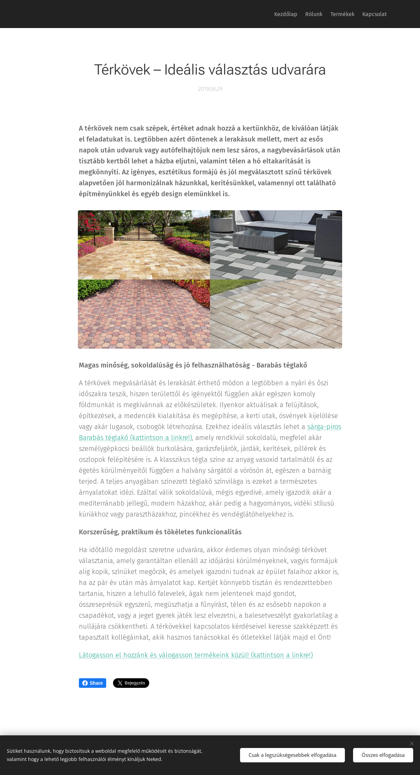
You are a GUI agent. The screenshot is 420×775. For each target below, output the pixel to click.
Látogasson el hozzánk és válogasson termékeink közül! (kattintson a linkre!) (196, 655)
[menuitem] (271, 14)
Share (92, 683)
